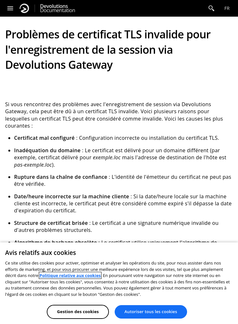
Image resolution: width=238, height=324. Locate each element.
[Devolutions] (24, 8)
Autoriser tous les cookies (151, 311)
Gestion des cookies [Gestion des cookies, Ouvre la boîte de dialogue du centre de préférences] (78, 311)
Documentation (57, 8)
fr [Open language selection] (227, 8)
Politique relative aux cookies (70, 275)
